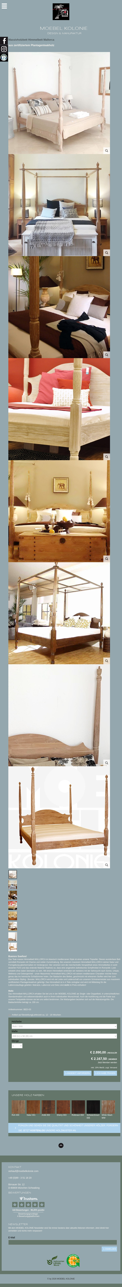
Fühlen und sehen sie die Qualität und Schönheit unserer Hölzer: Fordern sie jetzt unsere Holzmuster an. (68, 1128)
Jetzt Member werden (107, 1062)
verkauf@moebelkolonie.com (23, 1171)
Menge (15, 1041)
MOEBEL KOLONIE (64, 28)
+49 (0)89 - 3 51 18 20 (20, 1177)
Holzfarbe (17, 1021)
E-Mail (11, 1237)
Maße (15, 1031)
